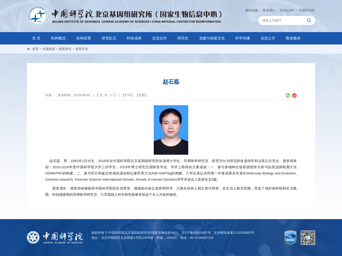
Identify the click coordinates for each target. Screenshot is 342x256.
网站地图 (251, 10)
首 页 (36, 38)
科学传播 (242, 38)
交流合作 (159, 38)
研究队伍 (109, 38)
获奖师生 (65, 49)
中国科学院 (307, 10)
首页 (35, 49)
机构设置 (83, 38)
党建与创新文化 (212, 38)
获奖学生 (81, 49)
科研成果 (134, 38)
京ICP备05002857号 (196, 232)
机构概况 (58, 38)
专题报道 (48, 49)
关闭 (141, 95)
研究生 (182, 38)
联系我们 (269, 10)
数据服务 (293, 38)
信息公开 (268, 38)
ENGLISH (287, 10)
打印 (128, 95)
